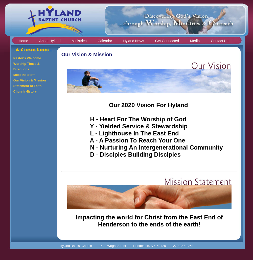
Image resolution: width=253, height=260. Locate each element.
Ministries (79, 41)
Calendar (105, 41)
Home (23, 41)
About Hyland (49, 41)
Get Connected (167, 41)
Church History (25, 91)
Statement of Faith (27, 86)
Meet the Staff (24, 75)
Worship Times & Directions (26, 66)
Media (195, 41)
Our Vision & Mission (29, 80)
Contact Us (219, 41)
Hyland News (133, 41)
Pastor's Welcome (27, 58)
